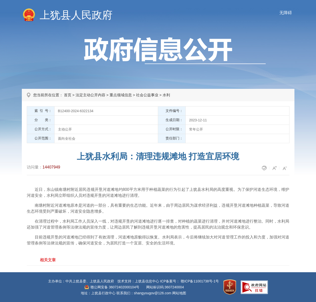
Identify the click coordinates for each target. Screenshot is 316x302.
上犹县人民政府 (76, 15)
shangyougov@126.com (152, 293)
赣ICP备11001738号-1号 (200, 281)
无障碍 (285, 12)
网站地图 (179, 293)
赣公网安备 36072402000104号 (114, 287)
